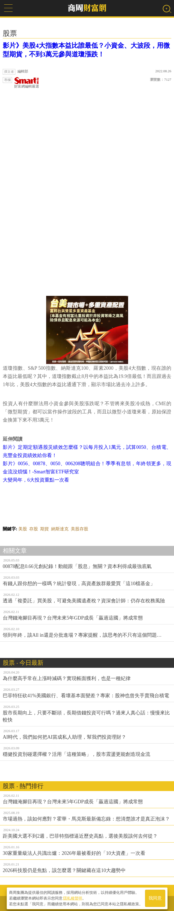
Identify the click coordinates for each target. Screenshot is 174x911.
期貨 (44, 529)
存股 (33, 529)
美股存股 (79, 529)
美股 (22, 529)
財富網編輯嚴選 (26, 82)
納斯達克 (60, 529)
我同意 (155, 897)
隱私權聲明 (72, 897)
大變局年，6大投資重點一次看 (36, 480)
